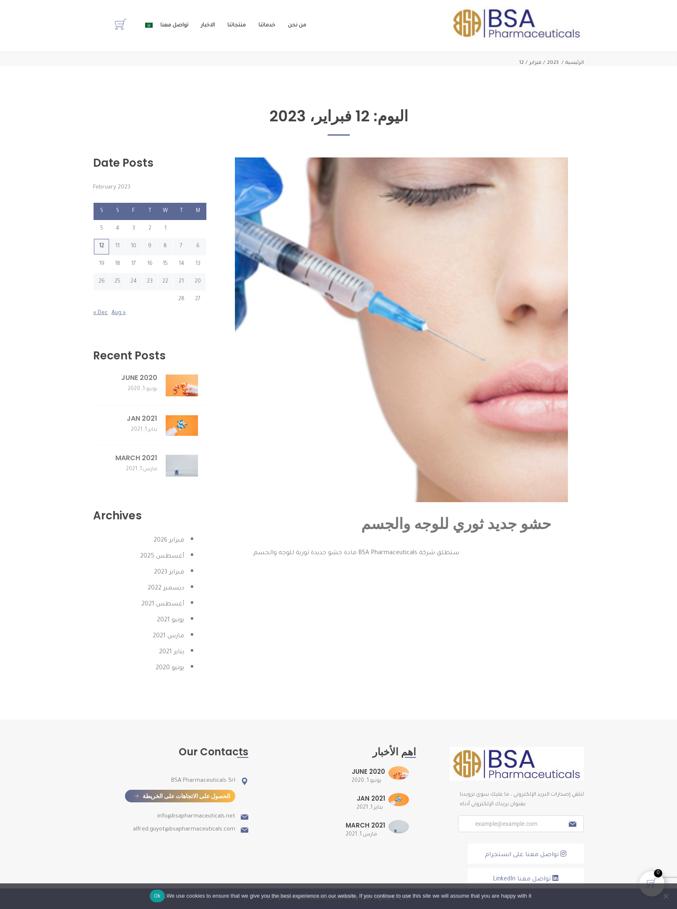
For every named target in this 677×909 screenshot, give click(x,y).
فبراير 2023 (169, 572)
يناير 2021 (171, 652)
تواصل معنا (174, 26)
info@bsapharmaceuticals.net (196, 816)
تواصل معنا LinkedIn (525, 879)
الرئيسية (574, 63)
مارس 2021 (168, 636)
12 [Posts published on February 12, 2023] (101, 246)
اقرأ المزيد (277, 568)
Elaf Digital (375, 898)
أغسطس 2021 (162, 604)
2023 (553, 63)
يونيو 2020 (170, 668)
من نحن (297, 26)
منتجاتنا (236, 26)
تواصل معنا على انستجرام (525, 854)
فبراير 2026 (169, 540)
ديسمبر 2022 (166, 588)
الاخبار (208, 26)
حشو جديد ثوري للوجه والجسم (456, 523)
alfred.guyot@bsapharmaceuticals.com (184, 829)
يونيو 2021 (170, 620)
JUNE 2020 (139, 377)
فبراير (535, 63)
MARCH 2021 (136, 458)
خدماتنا (266, 26)
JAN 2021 (142, 418)
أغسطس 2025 (162, 556)
